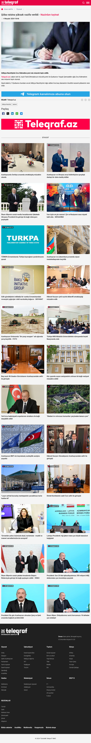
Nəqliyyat (27, 664)
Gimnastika (50, 687)
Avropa (71, 664)
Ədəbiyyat (27, 687)
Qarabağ (4, 670)
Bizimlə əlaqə (51, 728)
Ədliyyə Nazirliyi (6, 104)
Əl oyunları (50, 693)
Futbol (49, 696)
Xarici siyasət (5, 664)
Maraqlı (3, 690)
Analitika (4, 673)
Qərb (2, 709)
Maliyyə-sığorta (29, 659)
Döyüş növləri (51, 690)
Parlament (4, 661)
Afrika (71, 653)
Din (48, 667)
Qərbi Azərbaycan (7, 659)
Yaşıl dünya (50, 659)
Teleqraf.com (5, 77)
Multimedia (28, 728)
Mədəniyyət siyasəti (30, 684)
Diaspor (3, 656)
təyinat (15, 104)
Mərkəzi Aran (5, 712)
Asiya (71, 659)
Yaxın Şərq (72, 661)
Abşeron (4, 721)
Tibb (48, 661)
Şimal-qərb (4, 715)
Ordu (2, 653)
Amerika (72, 656)
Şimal (3, 718)
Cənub (3, 706)
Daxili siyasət (5, 667)
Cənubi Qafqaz (74, 667)
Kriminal (4, 687)
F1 (47, 684)
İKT (25, 661)
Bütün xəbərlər (6, 728)
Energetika (27, 656)
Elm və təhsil (51, 656)
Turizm (26, 667)
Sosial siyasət (51, 653)
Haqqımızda (39, 728)
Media (49, 664)
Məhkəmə (4, 684)
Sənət (26, 690)
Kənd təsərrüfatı (29, 653)
